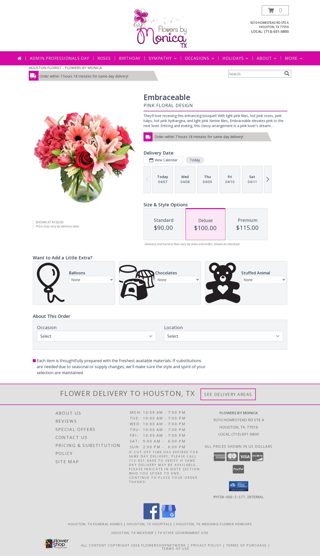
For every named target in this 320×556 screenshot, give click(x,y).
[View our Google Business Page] (168, 517)
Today (195, 160)
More (294, 58)
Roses (104, 58)
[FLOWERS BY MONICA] (160, 28)
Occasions (200, 58)
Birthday (129, 58)
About (267, 58)
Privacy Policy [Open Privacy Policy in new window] (206, 545)
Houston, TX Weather (133, 532)
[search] (287, 73)
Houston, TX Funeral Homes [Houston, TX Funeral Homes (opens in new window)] (95, 523)
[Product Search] (255, 73)
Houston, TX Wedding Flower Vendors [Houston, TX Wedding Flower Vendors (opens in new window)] (214, 523)
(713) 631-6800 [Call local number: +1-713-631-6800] (276, 31)
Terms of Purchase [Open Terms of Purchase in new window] (246, 545)
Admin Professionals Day (59, 58)
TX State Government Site (183, 532)
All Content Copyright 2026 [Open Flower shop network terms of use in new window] (110, 545)
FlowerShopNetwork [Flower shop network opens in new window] (163, 545)
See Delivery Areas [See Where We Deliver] (228, 394)
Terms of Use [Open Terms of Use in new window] (176, 548)
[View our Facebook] (152, 517)
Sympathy (163, 58)
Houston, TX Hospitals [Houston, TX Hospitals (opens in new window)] (149, 523)
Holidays (236, 58)
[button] (275, 10)
